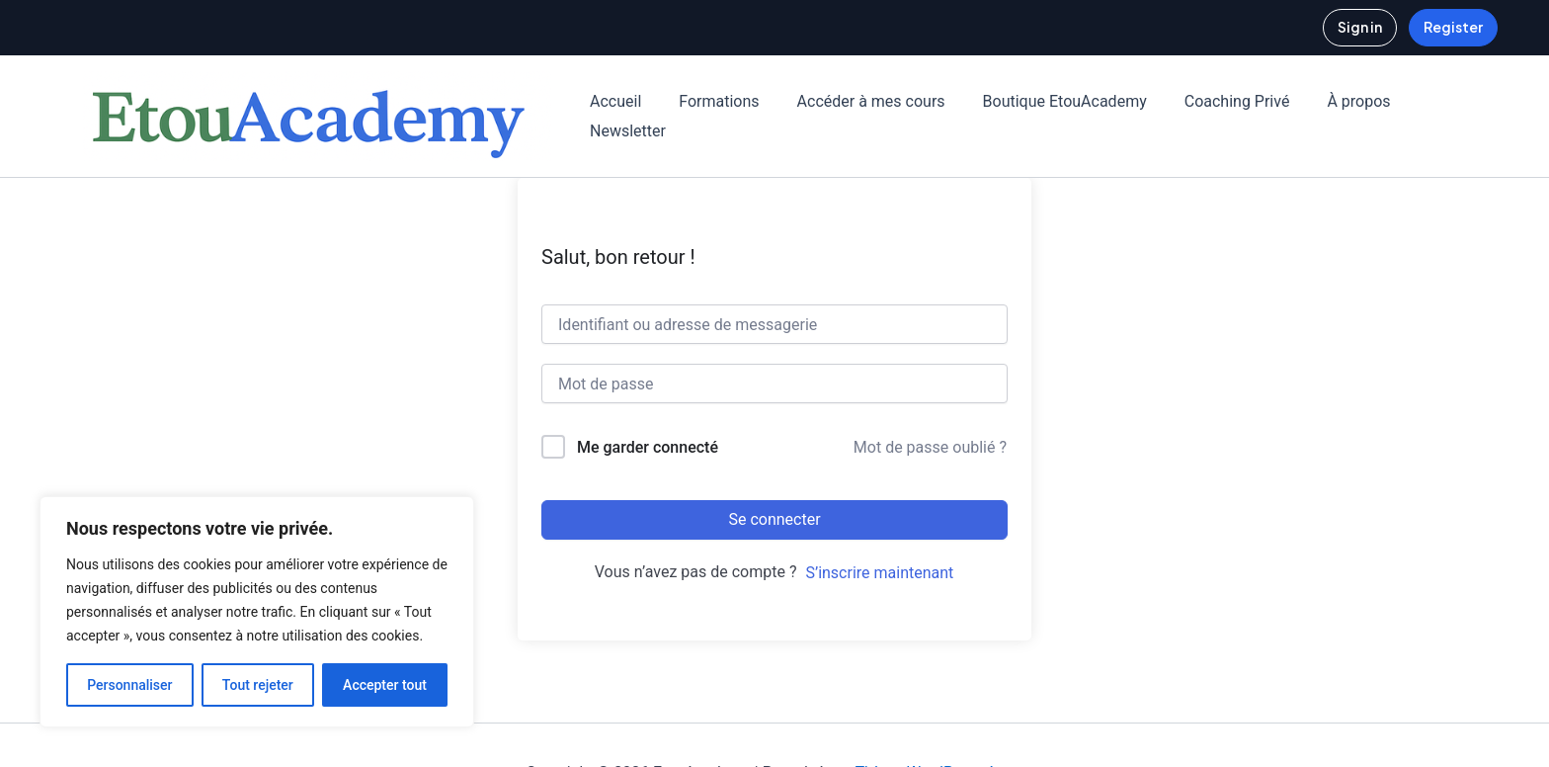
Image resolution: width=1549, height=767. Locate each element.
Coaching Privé (1211, 101)
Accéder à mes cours (856, 101)
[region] (257, 611)
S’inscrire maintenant (879, 572)
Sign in (1360, 27)
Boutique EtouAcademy (1044, 101)
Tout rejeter (257, 685)
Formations (710, 101)
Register (1453, 27)
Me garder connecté (647, 447)
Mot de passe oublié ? (930, 447)
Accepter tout (385, 685)
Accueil (612, 101)
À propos (1325, 101)
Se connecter (774, 519)
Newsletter (625, 131)
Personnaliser (129, 685)
